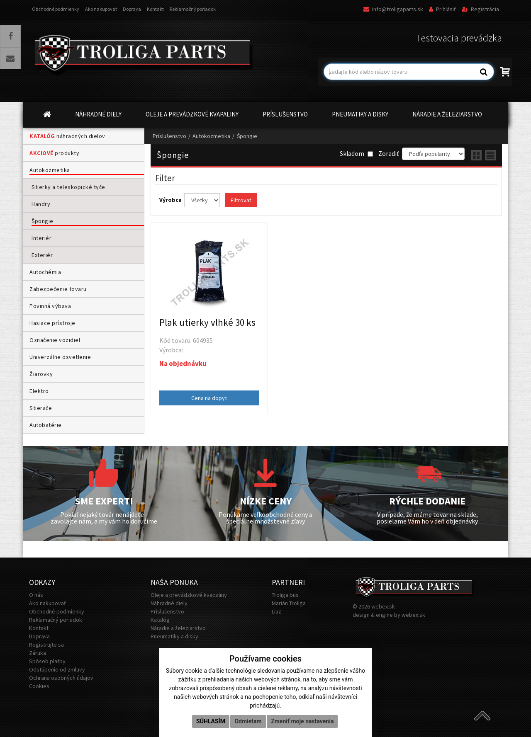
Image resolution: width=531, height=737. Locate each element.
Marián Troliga (289, 603)
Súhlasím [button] (210, 721)
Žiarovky (41, 374)
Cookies (39, 686)
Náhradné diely (169, 603)
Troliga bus (285, 595)
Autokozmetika (49, 170)
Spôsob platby (47, 661)
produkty (54, 153)
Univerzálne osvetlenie (60, 357)
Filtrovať (241, 200)
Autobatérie (45, 425)
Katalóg (160, 619)
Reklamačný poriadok (193, 9)
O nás (36, 595)
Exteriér (42, 255)
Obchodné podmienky (55, 9)
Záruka (37, 653)
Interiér (41, 238)
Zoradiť (388, 154)
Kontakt (155, 9)
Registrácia (480, 9)
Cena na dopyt (209, 398)
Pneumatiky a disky (174, 636)
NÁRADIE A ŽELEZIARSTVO (447, 114)
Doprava (132, 9)
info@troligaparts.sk (393, 9)
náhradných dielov (67, 136)
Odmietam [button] (247, 721)
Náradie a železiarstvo (178, 628)
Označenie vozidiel (54, 340)
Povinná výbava (50, 306)
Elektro (39, 391)
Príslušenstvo (169, 136)
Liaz (276, 611)
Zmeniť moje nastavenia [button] (302, 721)
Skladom (356, 154)
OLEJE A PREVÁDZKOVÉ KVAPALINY (192, 114)
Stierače (40, 408)
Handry (41, 204)
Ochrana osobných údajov (61, 677)
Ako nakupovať (101, 9)
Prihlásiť (442, 9)
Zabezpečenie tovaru (58, 289)
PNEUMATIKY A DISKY (360, 114)
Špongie (43, 221)
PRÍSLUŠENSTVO (285, 114)
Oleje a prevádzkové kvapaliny (189, 595)
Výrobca (171, 200)
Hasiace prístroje (52, 323)
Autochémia (45, 272)
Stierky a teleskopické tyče (68, 187)
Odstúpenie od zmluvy (57, 669)
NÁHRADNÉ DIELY (98, 114)
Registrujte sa (46, 644)
